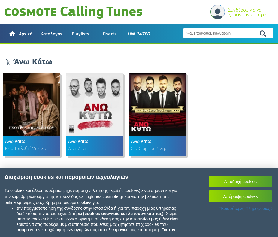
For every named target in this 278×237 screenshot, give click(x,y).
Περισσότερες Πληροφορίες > (246, 208)
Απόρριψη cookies (240, 196)
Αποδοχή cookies (240, 181)
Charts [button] (109, 34)
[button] (21, 33)
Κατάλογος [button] (51, 34)
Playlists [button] (80, 34)
